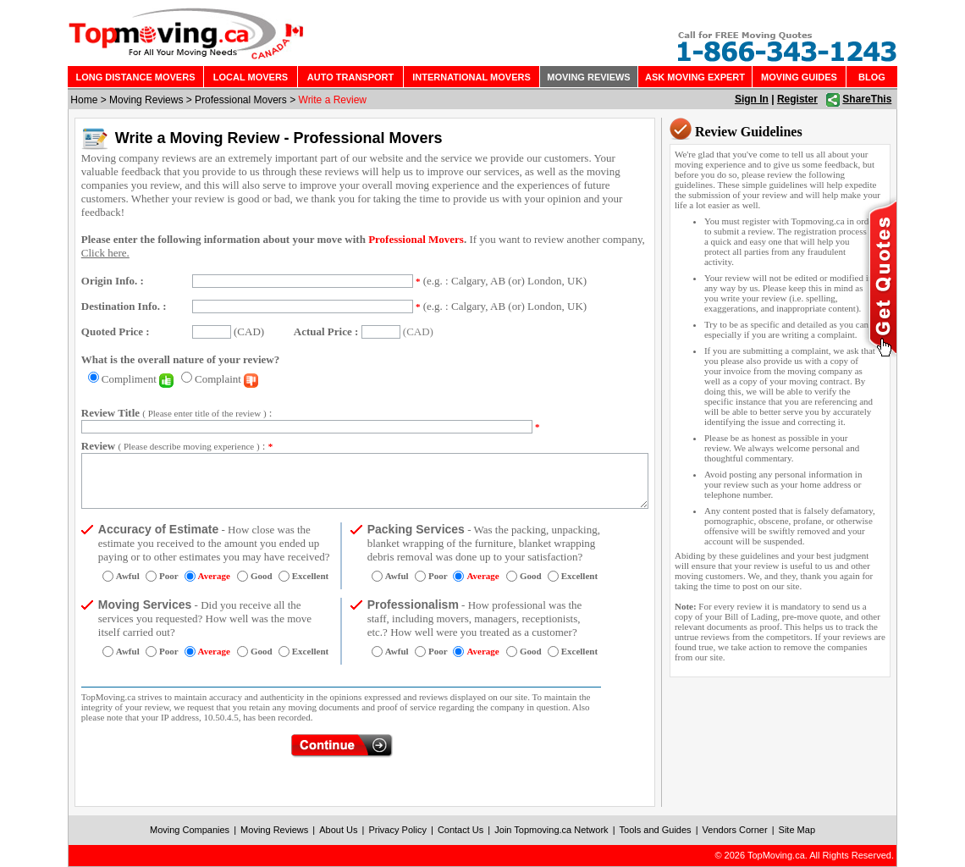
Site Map (797, 830)
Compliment (138, 379)
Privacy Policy (397, 830)
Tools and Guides (656, 830)
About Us (338, 830)
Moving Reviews (146, 100)
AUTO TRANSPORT (350, 77)
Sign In (752, 99)
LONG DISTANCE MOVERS (136, 77)
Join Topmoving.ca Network (551, 830)
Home (83, 100)
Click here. (105, 252)
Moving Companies (189, 830)
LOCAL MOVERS (250, 77)
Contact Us (460, 830)
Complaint (226, 379)
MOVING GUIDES (799, 77)
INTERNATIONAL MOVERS (471, 77)
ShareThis (866, 99)
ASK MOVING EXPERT (695, 77)
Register (797, 99)
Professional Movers (241, 100)
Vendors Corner (735, 830)
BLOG (871, 77)
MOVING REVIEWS (588, 77)
